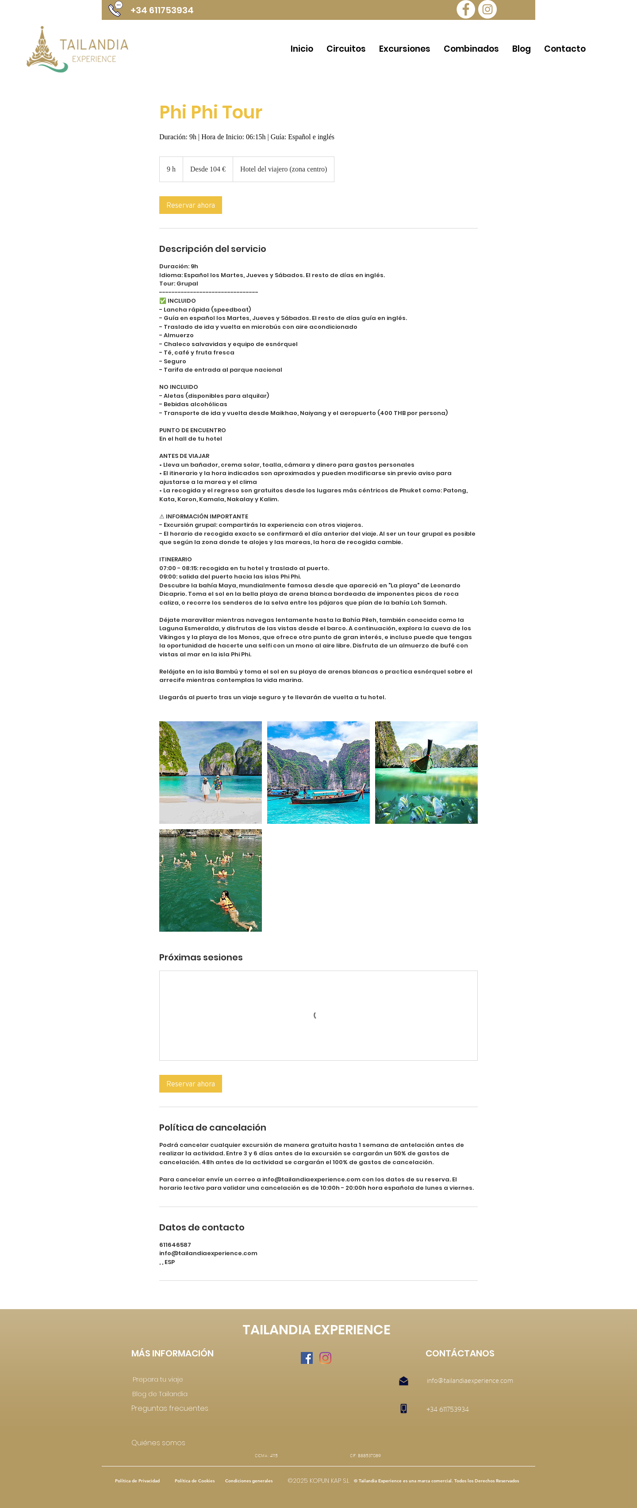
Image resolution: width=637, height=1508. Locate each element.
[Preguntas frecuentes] (169, 1409)
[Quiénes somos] (167, 1443)
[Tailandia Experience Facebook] (466, 9)
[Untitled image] (210, 772)
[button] (436, 1481)
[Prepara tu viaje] (158, 1379)
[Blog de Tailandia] (160, 1393)
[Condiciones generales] (248, 1481)
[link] (190, 205)
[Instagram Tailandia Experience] (487, 9)
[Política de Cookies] (195, 1481)
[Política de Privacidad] (137, 1481)
